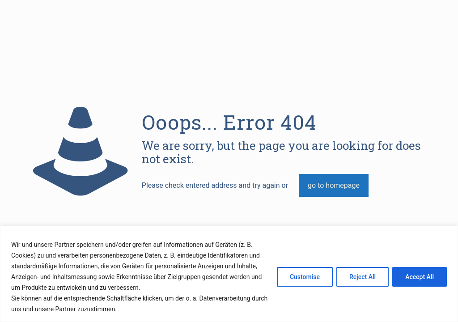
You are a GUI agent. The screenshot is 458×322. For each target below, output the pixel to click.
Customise (305, 276)
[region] (229, 274)
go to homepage (334, 185)
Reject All (362, 276)
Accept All (419, 276)
